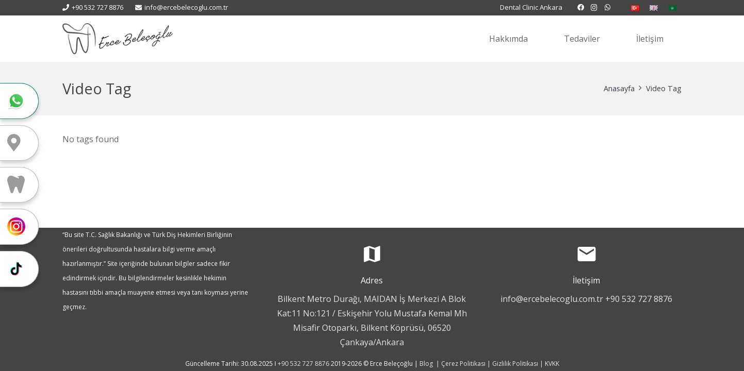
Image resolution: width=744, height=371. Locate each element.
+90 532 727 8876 (638, 299)
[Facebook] (581, 7)
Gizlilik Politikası (515, 363)
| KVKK (548, 363)
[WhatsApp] (607, 7)
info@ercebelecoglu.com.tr (551, 299)
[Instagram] (594, 7)
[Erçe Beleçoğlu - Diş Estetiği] (117, 38)
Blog (426, 363)
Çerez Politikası (463, 363)
